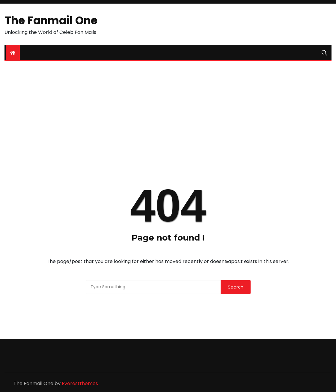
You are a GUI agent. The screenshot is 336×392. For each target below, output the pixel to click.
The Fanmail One (50, 20)
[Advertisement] (168, 112)
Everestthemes (80, 383)
